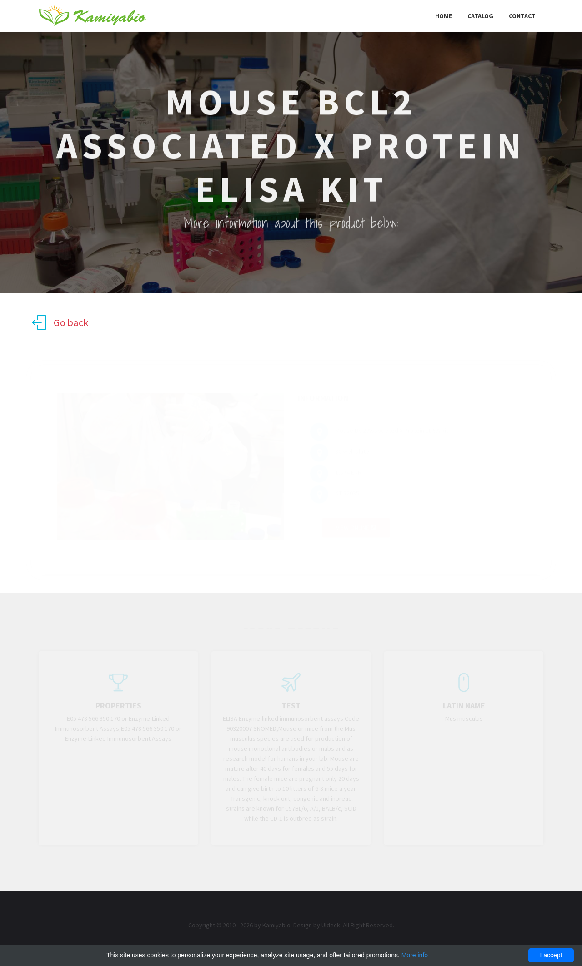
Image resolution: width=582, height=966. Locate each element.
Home (443, 16)
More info (414, 955)
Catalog (480, 16)
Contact (522, 16)
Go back (60, 322)
